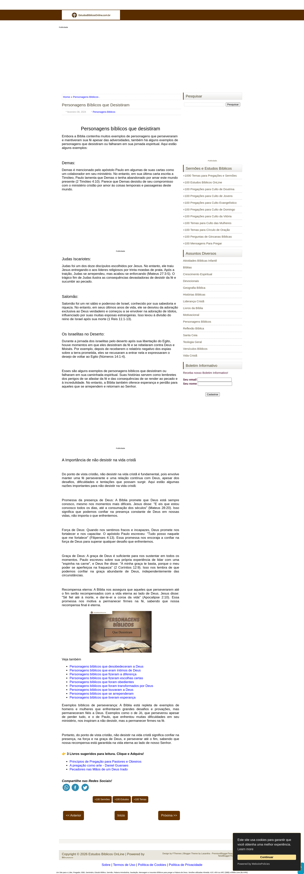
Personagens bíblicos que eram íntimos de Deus (105, 670)
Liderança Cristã (193, 301)
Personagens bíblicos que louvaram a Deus (101, 690)
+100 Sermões (102, 799)
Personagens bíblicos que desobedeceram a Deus (106, 666)
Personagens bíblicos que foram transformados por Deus (111, 686)
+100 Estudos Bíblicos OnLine (202, 182)
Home (67, 96)
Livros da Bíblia (193, 308)
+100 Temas (140, 799)
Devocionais (191, 281)
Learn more (245, 849)
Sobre (106, 865)
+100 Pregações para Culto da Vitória (207, 216)
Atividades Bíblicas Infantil (200, 260)
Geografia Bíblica (194, 287)
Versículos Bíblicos (195, 348)
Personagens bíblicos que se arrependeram (102, 693)
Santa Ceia (190, 335)
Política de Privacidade (185, 865)
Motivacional (191, 314)
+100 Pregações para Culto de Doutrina (208, 189)
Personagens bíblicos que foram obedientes (102, 682)
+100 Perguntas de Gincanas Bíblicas (207, 236)
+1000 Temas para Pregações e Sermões (210, 175)
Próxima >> (169, 815)
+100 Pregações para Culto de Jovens (208, 196)
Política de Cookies (152, 865)
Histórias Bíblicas (194, 294)
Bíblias (187, 267)
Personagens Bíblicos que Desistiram (96, 105)
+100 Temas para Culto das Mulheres (207, 223)
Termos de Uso (124, 865)
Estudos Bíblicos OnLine (106, 854)
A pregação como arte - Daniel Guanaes (99, 765)
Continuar (266, 857)
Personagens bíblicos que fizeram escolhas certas (106, 678)
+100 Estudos (122, 799)
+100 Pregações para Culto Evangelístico (210, 202)
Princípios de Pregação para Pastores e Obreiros (105, 761)
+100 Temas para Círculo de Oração (206, 229)
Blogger (67, 858)
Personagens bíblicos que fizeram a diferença (103, 674)
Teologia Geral (192, 342)
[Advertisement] (152, 59)
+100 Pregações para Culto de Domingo (209, 209)
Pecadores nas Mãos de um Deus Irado (99, 769)
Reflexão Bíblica (193, 328)
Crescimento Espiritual (197, 274)
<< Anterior (73, 815)
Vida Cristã (190, 355)
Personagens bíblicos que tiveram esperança (103, 697)
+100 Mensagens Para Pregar (202, 243)
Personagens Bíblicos (85, 96)
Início (121, 815)
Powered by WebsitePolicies (254, 863)
